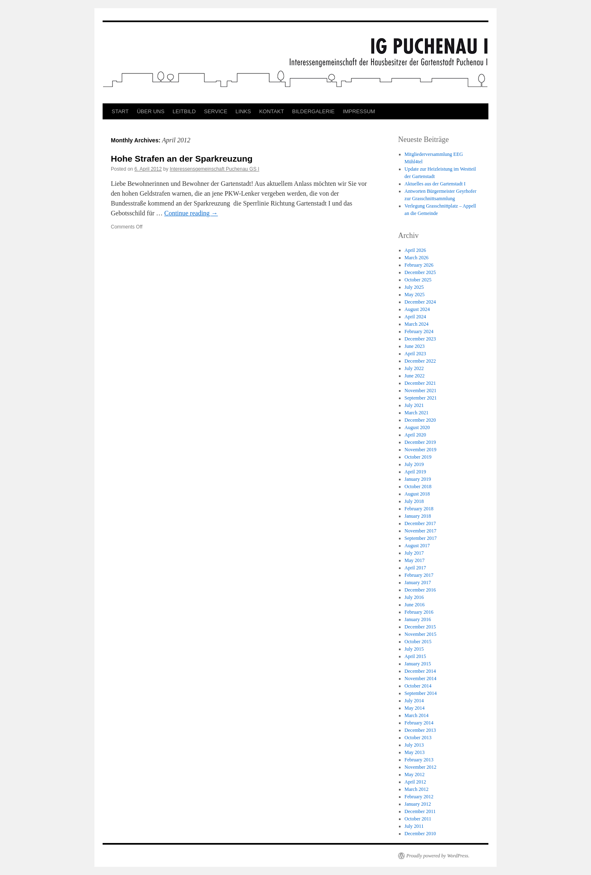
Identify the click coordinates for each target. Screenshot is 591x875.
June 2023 (415, 346)
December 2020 (420, 420)
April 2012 (415, 782)
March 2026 (416, 257)
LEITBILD (184, 111)
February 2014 (419, 723)
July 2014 (414, 701)
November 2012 (421, 767)
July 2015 (414, 649)
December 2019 (420, 442)
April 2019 (415, 472)
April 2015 (415, 656)
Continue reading (191, 213)
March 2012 (416, 789)
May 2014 (415, 708)
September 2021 (421, 398)
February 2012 (419, 797)
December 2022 (420, 361)
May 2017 (415, 560)
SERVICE (215, 111)
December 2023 (420, 339)
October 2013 (418, 737)
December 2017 (420, 523)
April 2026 (415, 250)
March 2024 (416, 324)
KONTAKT (271, 111)
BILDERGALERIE (313, 111)
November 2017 (421, 531)
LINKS (243, 111)
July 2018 (414, 501)
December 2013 (420, 730)
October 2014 (418, 686)
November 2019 (421, 449)
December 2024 (420, 302)
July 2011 (414, 826)
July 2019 (414, 464)
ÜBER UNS (150, 111)
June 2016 (415, 605)
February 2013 (419, 760)
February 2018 (419, 509)
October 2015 (418, 641)
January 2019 (418, 479)
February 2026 (419, 265)
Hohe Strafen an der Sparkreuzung (181, 158)
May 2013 (415, 752)
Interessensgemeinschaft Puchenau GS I (214, 169)
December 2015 (420, 627)
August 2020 (417, 427)
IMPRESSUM (359, 111)
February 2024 (419, 331)
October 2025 (418, 280)
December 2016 (420, 590)
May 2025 (415, 294)
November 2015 (421, 634)
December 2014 (420, 671)
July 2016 (414, 597)
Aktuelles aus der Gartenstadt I (435, 184)
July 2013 (414, 745)
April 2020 (415, 435)
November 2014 (421, 678)
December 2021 (420, 383)
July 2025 (414, 287)
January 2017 (418, 582)
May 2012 (415, 774)
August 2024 (417, 309)
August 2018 (417, 494)
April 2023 (415, 353)
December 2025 (420, 272)
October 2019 (418, 457)
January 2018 (418, 516)
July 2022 (414, 368)
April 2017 (415, 568)
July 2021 (414, 405)
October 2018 (418, 486)
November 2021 (421, 390)
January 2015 (418, 664)
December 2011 (420, 811)
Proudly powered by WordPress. (438, 856)
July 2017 (414, 553)
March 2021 (416, 413)
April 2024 (415, 317)
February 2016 (419, 612)
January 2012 (418, 804)
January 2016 (418, 619)
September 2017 (421, 538)
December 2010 (420, 833)
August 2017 (417, 545)
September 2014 (421, 693)
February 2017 (419, 575)
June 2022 (415, 376)
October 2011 (418, 819)
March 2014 (416, 715)
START (120, 111)
